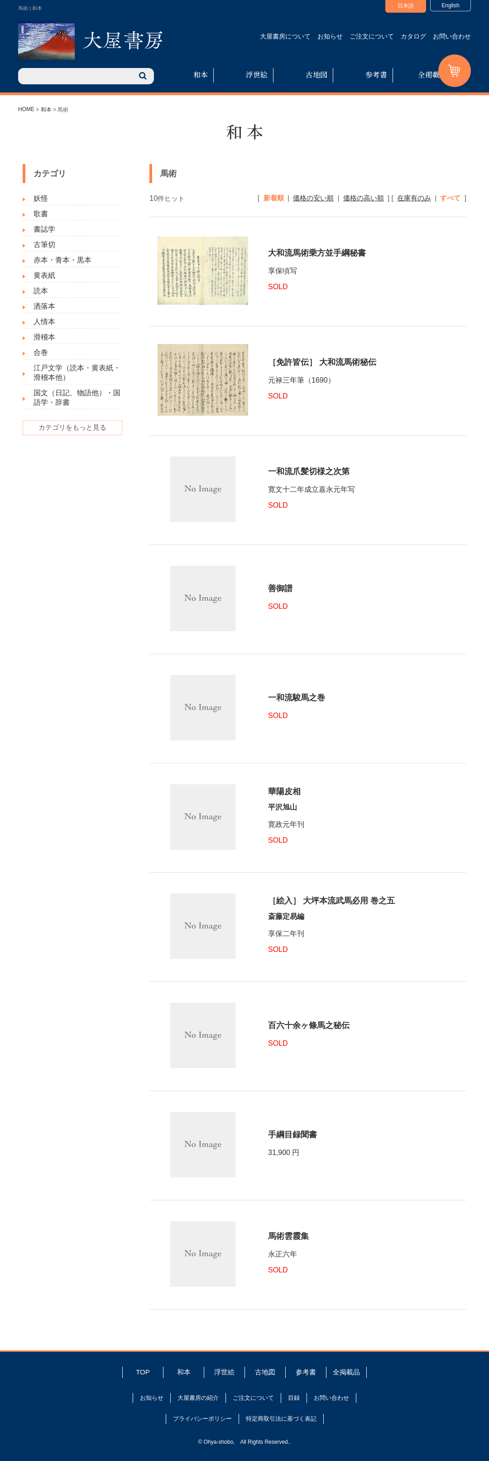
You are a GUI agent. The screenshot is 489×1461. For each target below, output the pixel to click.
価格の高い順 (363, 198)
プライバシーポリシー (202, 1418)
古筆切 (44, 244)
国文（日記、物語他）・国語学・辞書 (77, 397)
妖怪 (41, 198)
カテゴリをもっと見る (72, 427)
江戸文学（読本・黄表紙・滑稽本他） (77, 372)
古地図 (316, 74)
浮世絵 (257, 74)
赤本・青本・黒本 (62, 260)
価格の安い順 (313, 198)
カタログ (413, 36)
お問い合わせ (452, 36)
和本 (200, 74)
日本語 (406, 6)
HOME (26, 109)
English (450, 5)
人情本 (44, 321)
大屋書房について (285, 36)
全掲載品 (432, 74)
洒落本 (44, 306)
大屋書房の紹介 (198, 1397)
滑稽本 (44, 337)
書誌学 (44, 229)
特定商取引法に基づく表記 (281, 1418)
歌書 (41, 214)
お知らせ (330, 36)
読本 (41, 291)
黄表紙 (44, 275)
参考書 (376, 74)
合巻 (41, 352)
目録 (294, 1397)
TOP (143, 1372)
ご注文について (372, 36)
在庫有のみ (414, 198)
